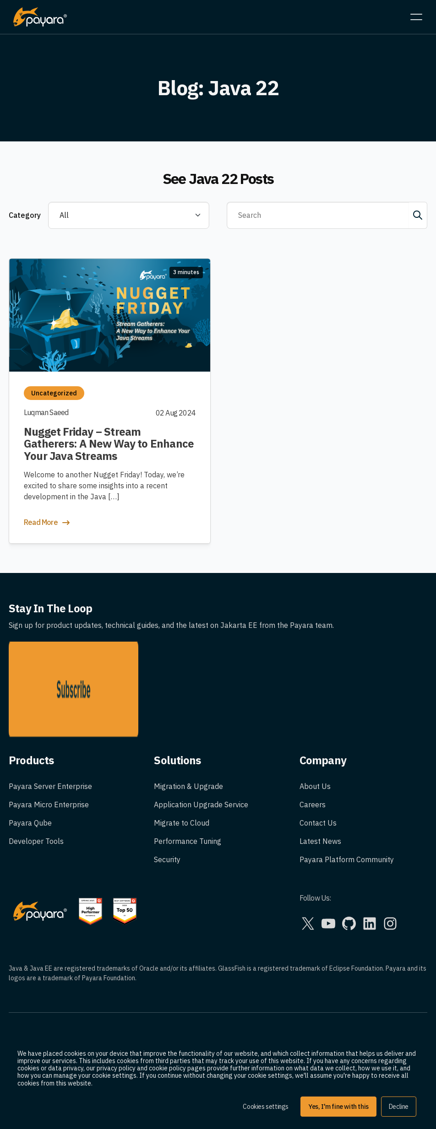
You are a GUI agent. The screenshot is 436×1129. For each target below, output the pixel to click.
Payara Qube (30, 755)
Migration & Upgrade (188, 719)
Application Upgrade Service (201, 737)
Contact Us (318, 755)
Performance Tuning (187, 773)
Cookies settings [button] (266, 1106)
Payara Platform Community (347, 792)
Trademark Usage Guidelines (57, 998)
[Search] (318, 215)
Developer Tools (36, 773)
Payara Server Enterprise (50, 719)
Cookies (22, 1016)
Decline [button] (399, 1106)
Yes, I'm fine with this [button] (338, 1106)
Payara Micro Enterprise (49, 737)
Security (167, 792)
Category (25, 215)
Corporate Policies (39, 1035)
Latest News (320, 773)
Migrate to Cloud (181, 755)
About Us (315, 719)
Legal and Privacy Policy (48, 980)
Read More (47, 522)
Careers (313, 737)
